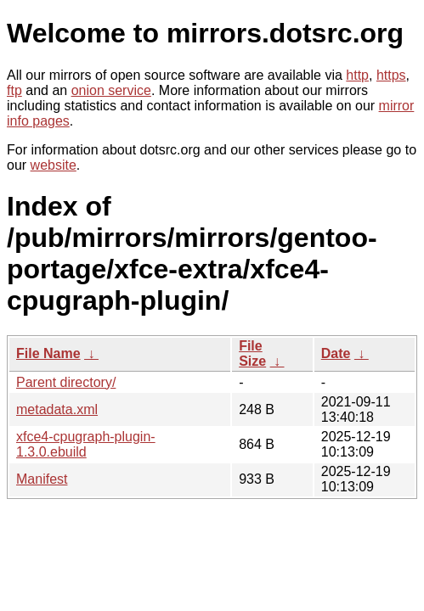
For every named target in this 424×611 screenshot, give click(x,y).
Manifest (41, 479)
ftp (14, 90)
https (391, 75)
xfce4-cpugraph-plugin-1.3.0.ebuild (85, 444)
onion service (111, 90)
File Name (48, 353)
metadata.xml (57, 409)
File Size (252, 353)
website (53, 165)
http (357, 75)
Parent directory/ (66, 382)
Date (336, 353)
